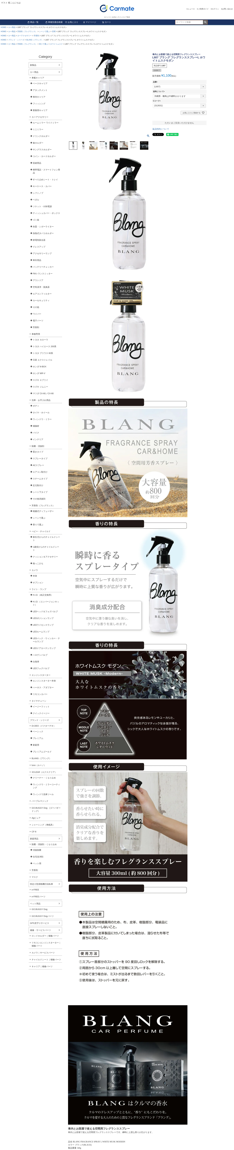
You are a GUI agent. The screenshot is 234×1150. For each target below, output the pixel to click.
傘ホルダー (38, 143)
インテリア (38, 439)
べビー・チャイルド (41, 531)
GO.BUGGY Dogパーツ (43, 916)
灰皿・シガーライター (43, 226)
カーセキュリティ (41, 300)
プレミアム (38, 738)
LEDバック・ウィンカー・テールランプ (46, 640)
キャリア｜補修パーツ (42, 966)
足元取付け (38, 485)
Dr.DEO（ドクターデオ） (44, 726)
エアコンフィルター (42, 294)
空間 (54, 31)
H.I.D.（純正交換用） (43, 595)
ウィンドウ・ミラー (42, 419)
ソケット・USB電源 (42, 206)
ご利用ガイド (203, 9)
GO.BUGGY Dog (39, 909)
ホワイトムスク (56, 44)
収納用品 (37, 163)
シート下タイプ (40, 492)
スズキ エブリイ (40, 380)
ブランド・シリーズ (16, 40)
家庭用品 (34, 838)
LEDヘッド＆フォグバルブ (45, 611)
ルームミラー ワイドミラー (46, 122)
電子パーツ (38, 320)
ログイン (215, 9)
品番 (155, 82)
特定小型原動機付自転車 (41, 884)
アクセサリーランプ (42, 253)
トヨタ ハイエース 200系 (44, 346)
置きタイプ (38, 452)
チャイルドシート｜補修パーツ (46, 959)
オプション (38, 582)
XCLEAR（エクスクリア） (44, 772)
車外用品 (37, 260)
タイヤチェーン (39, 701)
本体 (35, 576)
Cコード (157, 101)
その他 (36, 307)
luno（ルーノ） (39, 765)
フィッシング (39, 103)
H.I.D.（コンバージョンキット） (46, 603)
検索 (205, 22)
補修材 (36, 426)
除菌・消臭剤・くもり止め (44, 844)
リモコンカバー (40, 694)
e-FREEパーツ (38, 896)
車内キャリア (39, 97)
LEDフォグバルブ (41, 668)
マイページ (89, 22)
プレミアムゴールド (42, 751)
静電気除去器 (39, 240)
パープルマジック (40, 801)
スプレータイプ (40, 458)
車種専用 (36, 334)
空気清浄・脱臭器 (41, 287)
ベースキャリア (40, 83)
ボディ (36, 406)
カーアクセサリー (24, 36)
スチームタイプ (40, 478)
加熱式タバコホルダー (43, 233)
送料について (159, 91)
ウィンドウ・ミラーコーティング (46, 786)
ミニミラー (38, 129)
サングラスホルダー (42, 149)
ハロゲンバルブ (40, 655)
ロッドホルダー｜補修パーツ (45, 936)
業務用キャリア (40, 110)
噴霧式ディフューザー (43, 511)
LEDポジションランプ (43, 618)
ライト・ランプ (39, 589)
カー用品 (11, 27)
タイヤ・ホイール (41, 412)
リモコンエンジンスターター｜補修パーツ (46, 944)
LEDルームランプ (41, 631)
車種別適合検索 (54, 22)
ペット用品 (35, 903)
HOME (3, 27)
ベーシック (38, 731)
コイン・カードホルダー (44, 156)
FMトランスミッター (43, 273)
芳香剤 (36, 36)
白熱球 (36, 661)
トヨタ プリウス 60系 (43, 353)
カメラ (35, 570)
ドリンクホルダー (41, 136)
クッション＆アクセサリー (45, 557)
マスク (35, 877)
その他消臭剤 (39, 499)
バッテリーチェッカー (43, 267)
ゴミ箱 (36, 220)
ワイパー (37, 314)
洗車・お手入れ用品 (41, 400)
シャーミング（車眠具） (43, 825)
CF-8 (34, 831)
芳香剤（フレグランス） (27, 31)
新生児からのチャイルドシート (46, 538)
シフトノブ (38, 193)
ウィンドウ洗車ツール (43, 794)
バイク (36, 432)
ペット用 (37, 863)
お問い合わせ (227, 9)
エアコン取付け (40, 472)
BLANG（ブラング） (34, 40)
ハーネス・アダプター (43, 687)
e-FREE (35, 890)
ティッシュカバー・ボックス (46, 213)
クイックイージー (41, 713)
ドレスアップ (39, 247)
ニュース (191, 9)
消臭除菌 (37, 850)
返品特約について (160, 129)
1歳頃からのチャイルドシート (46, 548)
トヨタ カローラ (40, 340)
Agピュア (36, 818)
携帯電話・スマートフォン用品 (46, 171)
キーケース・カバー (42, 186)
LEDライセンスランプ (43, 625)
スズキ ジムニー (40, 387)
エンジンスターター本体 (44, 681)
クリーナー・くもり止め (44, 778)
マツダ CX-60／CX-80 (43, 393)
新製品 (33, 65)
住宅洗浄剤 (38, 857)
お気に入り (71, 22)
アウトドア (38, 280)
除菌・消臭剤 (38, 446)
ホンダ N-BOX (39, 366)
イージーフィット (41, 706)
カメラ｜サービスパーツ (43, 952)
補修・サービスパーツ (40, 930)
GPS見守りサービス (39, 923)
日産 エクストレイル (42, 360)
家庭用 (36, 745)
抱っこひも (38, 563)
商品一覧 (33, 22)
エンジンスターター (41, 675)
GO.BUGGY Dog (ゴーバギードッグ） (46, 809)
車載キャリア (38, 78)
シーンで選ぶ (44, 31)
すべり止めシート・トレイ (45, 179)
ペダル (36, 200)
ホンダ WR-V (39, 373)
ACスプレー (38, 465)
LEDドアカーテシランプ (44, 648)
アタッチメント (40, 90)
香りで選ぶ (43, 44)
